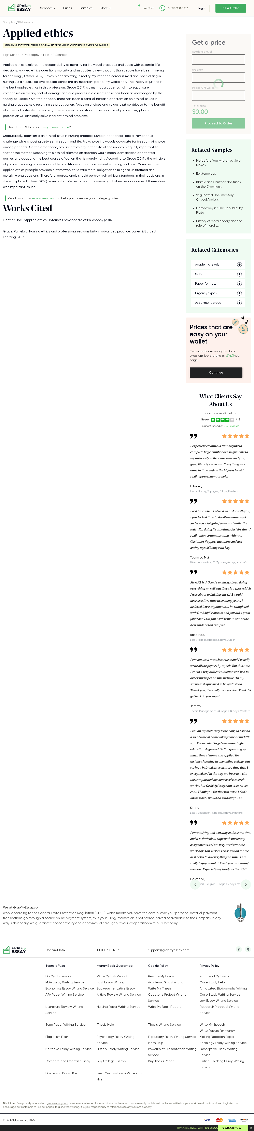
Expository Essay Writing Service (172, 1037)
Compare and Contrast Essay (67, 1061)
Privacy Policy (209, 966)
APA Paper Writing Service (64, 994)
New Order (231, 8)
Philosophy (25, 22)
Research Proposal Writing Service (219, 1010)
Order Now (233, 1127)
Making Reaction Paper (217, 1037)
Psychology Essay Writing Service (116, 1040)
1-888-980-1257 (178, 8)
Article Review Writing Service (119, 994)
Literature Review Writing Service (64, 1010)
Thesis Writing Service (164, 1024)
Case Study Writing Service (220, 994)
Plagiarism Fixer (56, 1037)
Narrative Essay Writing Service (68, 1049)
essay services (43, 198)
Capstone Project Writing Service (167, 997)
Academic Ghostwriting (165, 982)
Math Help (155, 1043)
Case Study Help (212, 982)
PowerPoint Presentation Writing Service (172, 1052)
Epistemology (206, 173)
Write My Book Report (164, 1007)
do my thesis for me (54, 127)
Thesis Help (105, 1024)
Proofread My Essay (214, 976)
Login (201, 8)
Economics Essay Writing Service (69, 988)
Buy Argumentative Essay (116, 988)
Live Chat (148, 8)
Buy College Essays (111, 1061)
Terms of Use (55, 966)
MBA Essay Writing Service (64, 982)
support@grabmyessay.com (168, 950)
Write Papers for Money (217, 1031)
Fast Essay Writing (110, 982)
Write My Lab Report (112, 976)
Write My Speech (212, 1024)
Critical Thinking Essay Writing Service (222, 1064)
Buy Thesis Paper (161, 1061)
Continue (216, 372)
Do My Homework (58, 976)
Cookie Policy (158, 966)
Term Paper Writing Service (65, 1024)
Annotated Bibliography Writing (223, 988)
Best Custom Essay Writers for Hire (120, 1076)
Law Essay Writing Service (219, 1000)
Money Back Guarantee (115, 966)
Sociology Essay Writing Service (223, 1043)
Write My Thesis (160, 988)
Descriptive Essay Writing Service (219, 1052)
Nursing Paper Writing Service (118, 1007)
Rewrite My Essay (161, 976)
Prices (67, 8)
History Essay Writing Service (118, 1049)
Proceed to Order (218, 123)
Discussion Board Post (62, 1073)
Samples (86, 8)
